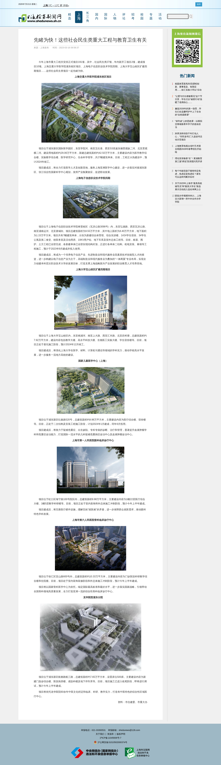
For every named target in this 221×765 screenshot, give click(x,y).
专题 (151, 16)
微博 (199, 4)
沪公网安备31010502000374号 (110, 742)
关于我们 (100, 734)
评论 (123, 16)
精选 (69, 16)
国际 (105, 16)
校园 (141, 16)
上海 (79, 16)
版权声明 (121, 734)
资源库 (110, 734)
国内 (96, 16)
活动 (160, 16)
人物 (114, 16)
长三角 (87, 16)
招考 (132, 16)
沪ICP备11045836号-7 (110, 738)
